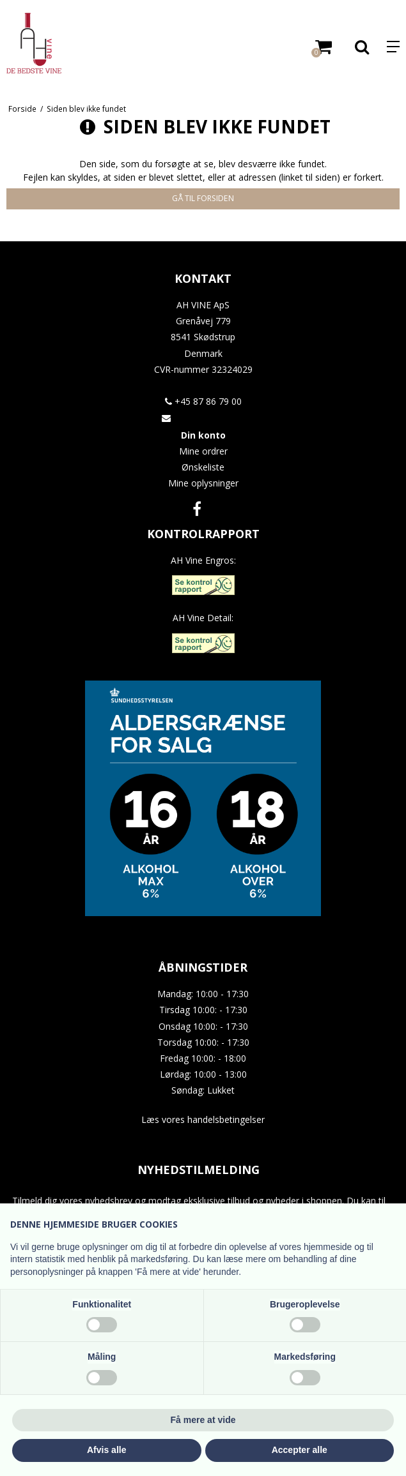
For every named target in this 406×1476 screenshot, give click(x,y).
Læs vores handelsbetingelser (203, 1119)
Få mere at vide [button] (203, 1420)
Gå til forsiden (203, 198)
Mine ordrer (203, 451)
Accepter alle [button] (299, 1450)
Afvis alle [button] (106, 1450)
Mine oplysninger (203, 483)
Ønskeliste (203, 467)
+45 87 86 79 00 (203, 401)
